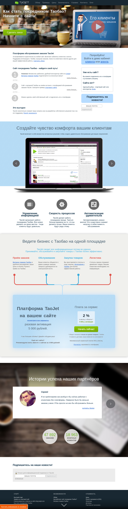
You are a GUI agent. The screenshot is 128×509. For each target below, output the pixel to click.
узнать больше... (72, 78)
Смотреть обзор (39, 61)
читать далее (88, 408)
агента (104, 61)
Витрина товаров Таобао (30, 76)
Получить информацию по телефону (14, 507)
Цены (54, 3)
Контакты (84, 3)
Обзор (37, 3)
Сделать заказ (15, 32)
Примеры (46, 3)
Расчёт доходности (30, 113)
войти (32, 33)
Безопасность (63, 3)
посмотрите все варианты (38, 320)
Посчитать (77, 344)
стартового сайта (51, 87)
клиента (90, 61)
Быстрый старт (18, 497)
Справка (74, 3)
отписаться (19, 478)
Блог (91, 3)
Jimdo (68, 74)
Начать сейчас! (86, 329)
